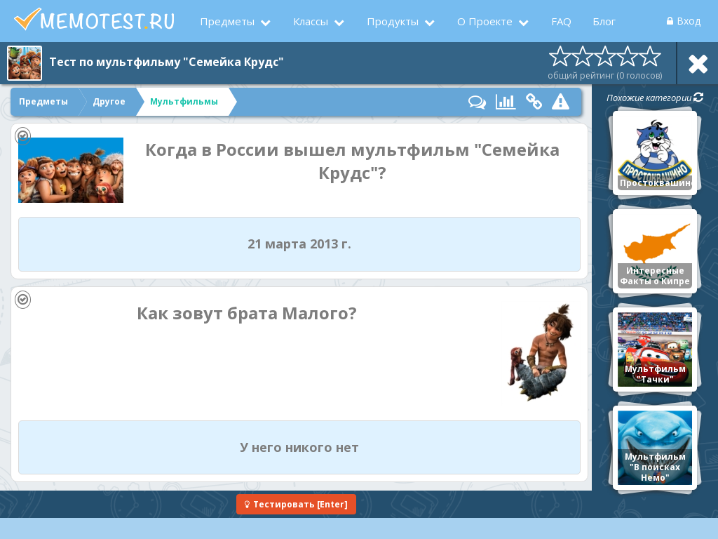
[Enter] (296, 504)
